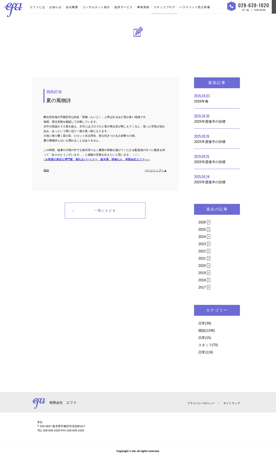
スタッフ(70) (208, 345)
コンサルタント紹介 (96, 7)
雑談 (46, 170)
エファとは (37, 7)
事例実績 (143, 7)
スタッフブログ (164, 7)
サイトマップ (231, 403)
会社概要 (72, 7)
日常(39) (204, 323)
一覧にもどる (105, 210)
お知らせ (55, 7)
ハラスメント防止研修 (194, 7)
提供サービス (123, 7)
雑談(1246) (206, 330)
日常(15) (204, 338)
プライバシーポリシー (201, 403)
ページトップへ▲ (156, 170)
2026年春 (202, 98)
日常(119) (205, 352)
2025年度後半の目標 (209, 118)
